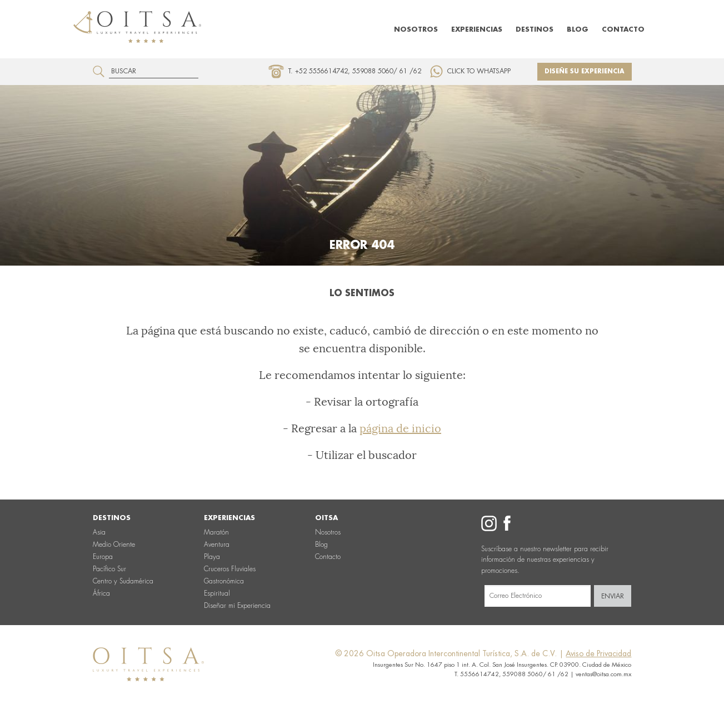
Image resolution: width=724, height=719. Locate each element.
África (101, 593)
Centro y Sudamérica (123, 581)
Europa (103, 556)
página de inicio (400, 428)
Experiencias (476, 29)
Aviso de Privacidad (598, 653)
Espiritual (217, 593)
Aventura (216, 544)
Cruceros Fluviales (230, 569)
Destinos (534, 29)
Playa (212, 556)
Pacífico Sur (109, 569)
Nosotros (416, 29)
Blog (577, 29)
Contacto (623, 29)
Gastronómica (224, 581)
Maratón (216, 532)
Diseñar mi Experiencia (237, 605)
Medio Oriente (114, 544)
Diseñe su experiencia (585, 71)
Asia (99, 532)
